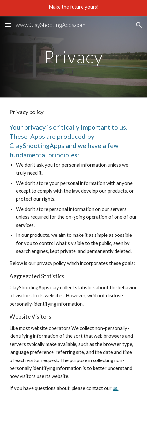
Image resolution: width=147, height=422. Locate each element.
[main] (73, 56)
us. (115, 388)
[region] (73, 8)
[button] (8, 25)
